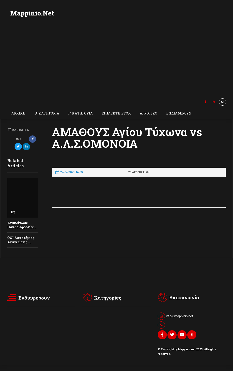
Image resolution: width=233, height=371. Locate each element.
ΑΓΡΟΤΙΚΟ (148, 113)
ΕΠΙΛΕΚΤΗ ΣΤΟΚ (116, 113)
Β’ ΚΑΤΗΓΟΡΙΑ (47, 113)
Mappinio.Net (32, 13)
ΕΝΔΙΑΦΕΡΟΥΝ (179, 113)
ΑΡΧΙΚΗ (18, 113)
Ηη (13, 212)
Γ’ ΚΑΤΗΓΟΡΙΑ (80, 113)
